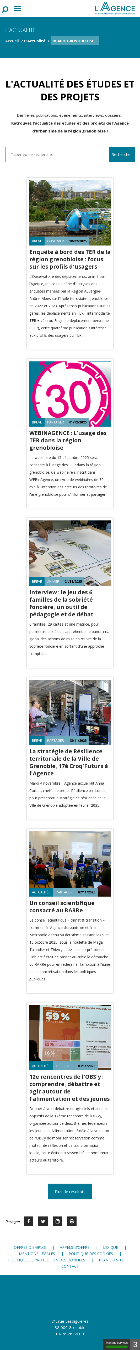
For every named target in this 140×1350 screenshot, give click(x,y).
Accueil (12, 40)
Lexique (110, 1247)
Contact (70, 1266)
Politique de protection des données (46, 1259)
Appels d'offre (74, 1247)
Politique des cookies (91, 1253)
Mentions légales (37, 1253)
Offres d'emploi (30, 1247)
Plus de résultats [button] (70, 1191)
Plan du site (111, 1259)
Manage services (117, 1344)
